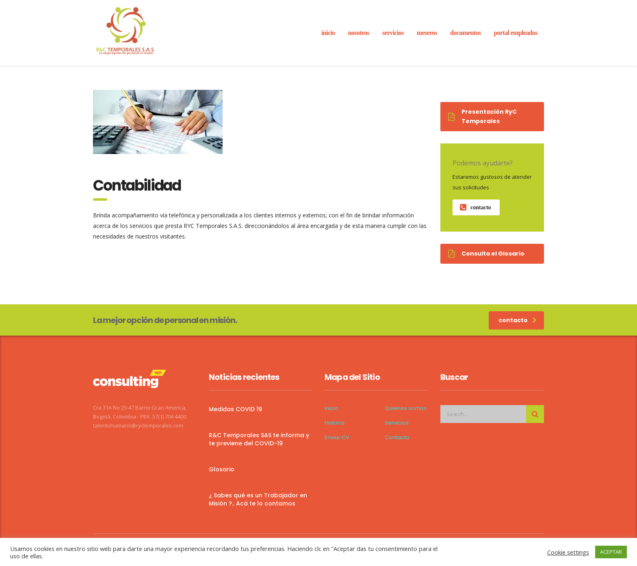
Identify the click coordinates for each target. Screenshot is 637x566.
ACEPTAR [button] (611, 551)
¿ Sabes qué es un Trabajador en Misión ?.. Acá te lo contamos (258, 499)
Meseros (427, 32)
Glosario (221, 469)
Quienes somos (406, 408)
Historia (334, 423)
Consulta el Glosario (486, 253)
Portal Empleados (515, 32)
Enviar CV (337, 437)
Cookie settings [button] (568, 552)
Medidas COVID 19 (235, 409)
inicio (328, 32)
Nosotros (358, 32)
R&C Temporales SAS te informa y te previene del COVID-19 (259, 439)
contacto (475, 207)
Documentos (465, 32)
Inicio (331, 408)
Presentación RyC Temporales (482, 116)
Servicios (397, 423)
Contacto (397, 437)
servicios (393, 32)
